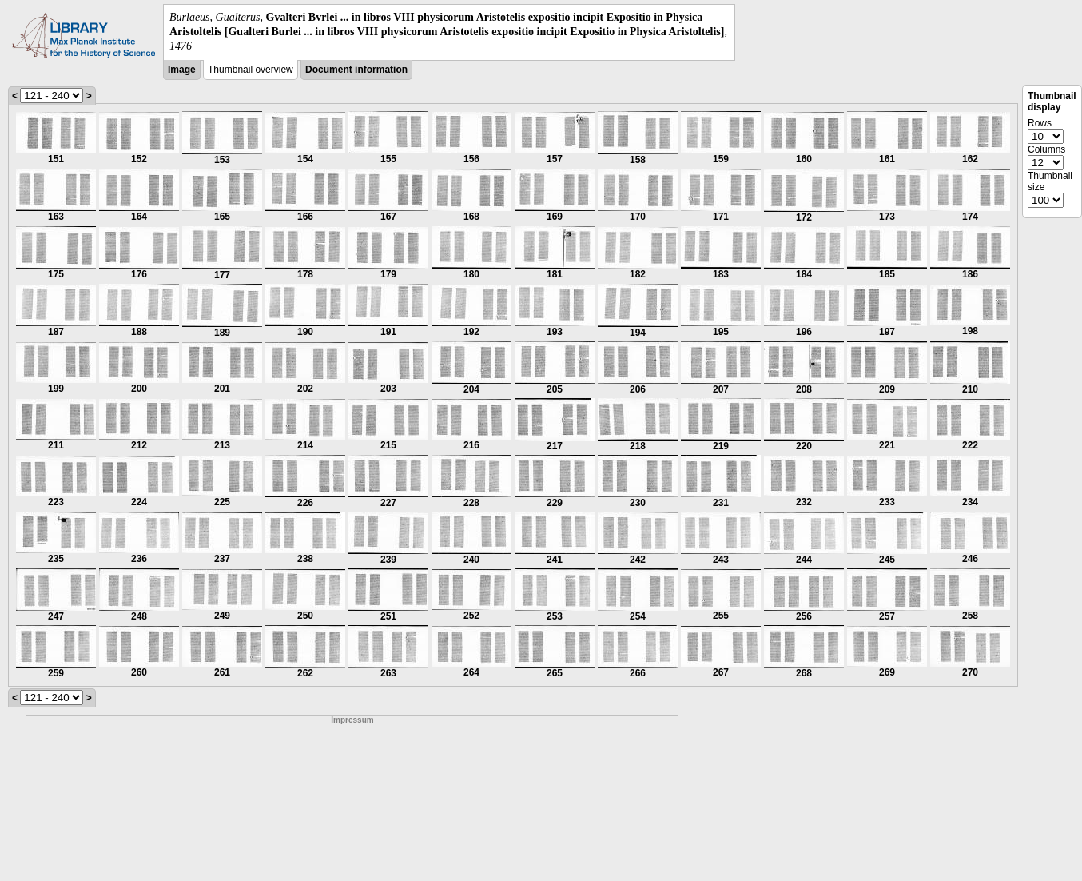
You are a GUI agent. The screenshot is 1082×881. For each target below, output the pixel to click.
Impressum (352, 720)
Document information (356, 69)
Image (182, 69)
